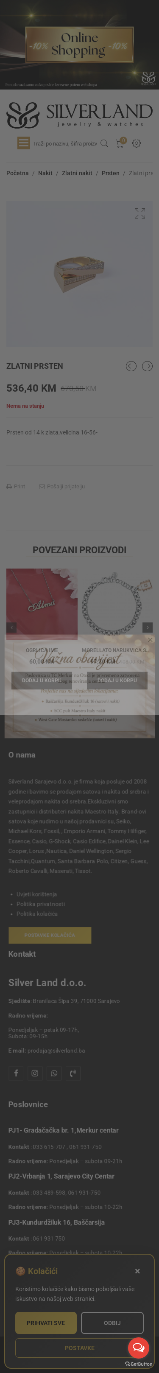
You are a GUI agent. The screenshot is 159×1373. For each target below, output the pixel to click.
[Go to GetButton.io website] (138, 1364)
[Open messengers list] (138, 1348)
